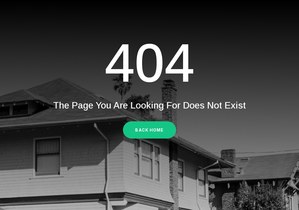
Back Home (149, 129)
